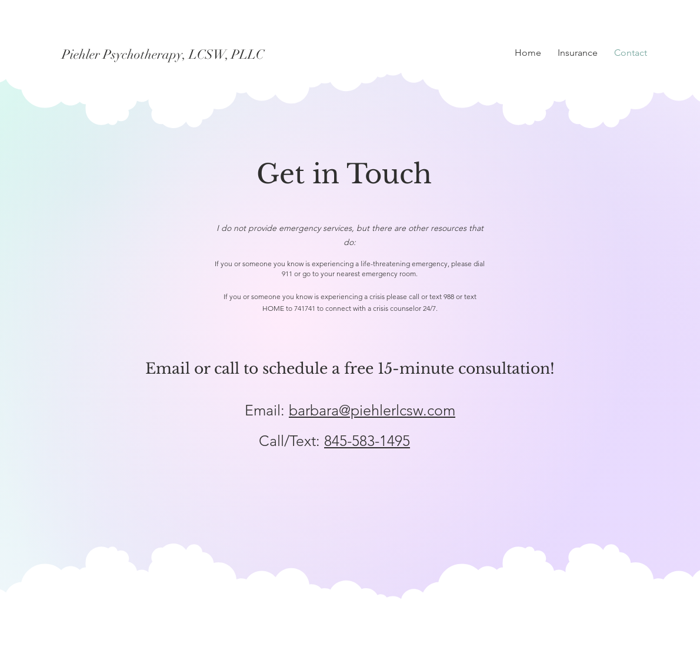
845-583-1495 (367, 441)
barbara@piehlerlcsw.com (372, 410)
